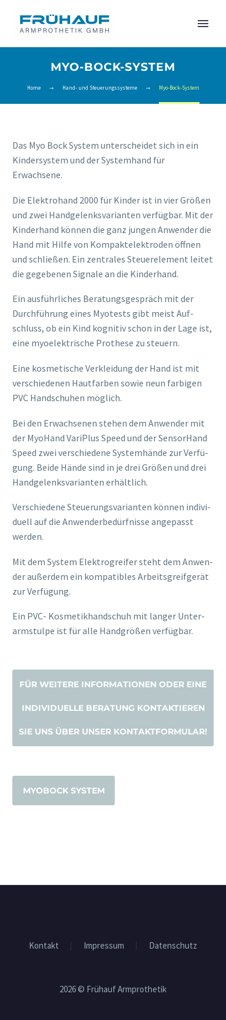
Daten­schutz (173, 946)
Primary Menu (203, 23)
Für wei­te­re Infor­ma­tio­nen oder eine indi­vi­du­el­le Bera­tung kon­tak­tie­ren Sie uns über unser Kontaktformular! (113, 708)
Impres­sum (104, 946)
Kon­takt (44, 946)
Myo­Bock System (64, 790)
